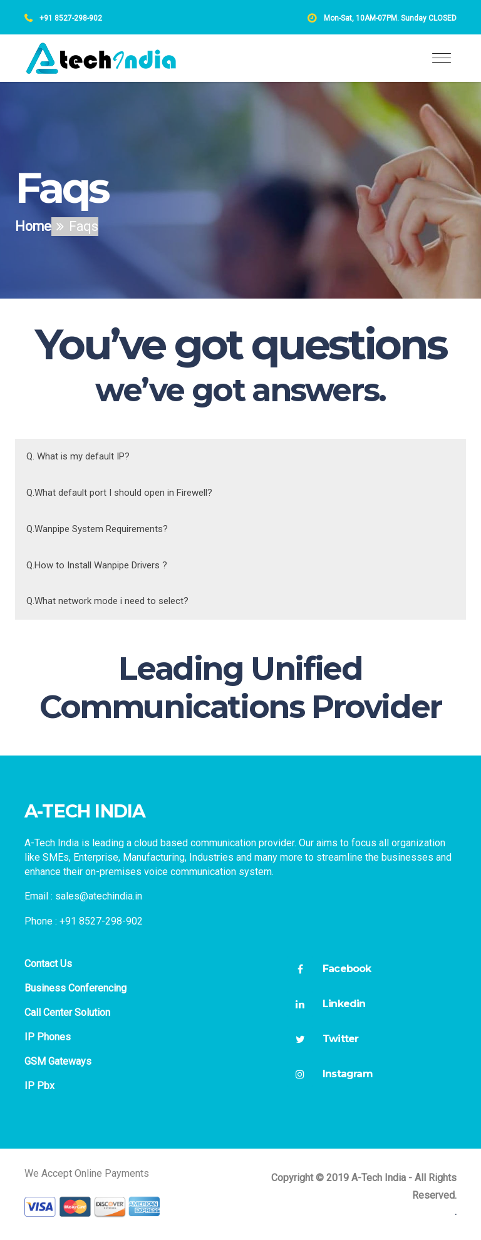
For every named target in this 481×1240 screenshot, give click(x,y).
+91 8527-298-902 (70, 18)
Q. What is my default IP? (78, 456)
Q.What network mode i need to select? (107, 601)
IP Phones (47, 1037)
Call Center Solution (67, 1012)
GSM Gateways (57, 1061)
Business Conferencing (75, 988)
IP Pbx (39, 1086)
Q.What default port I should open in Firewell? (119, 492)
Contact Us (48, 964)
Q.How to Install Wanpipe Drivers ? (96, 565)
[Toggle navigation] (442, 58)
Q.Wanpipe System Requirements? (97, 529)
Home (33, 226)
